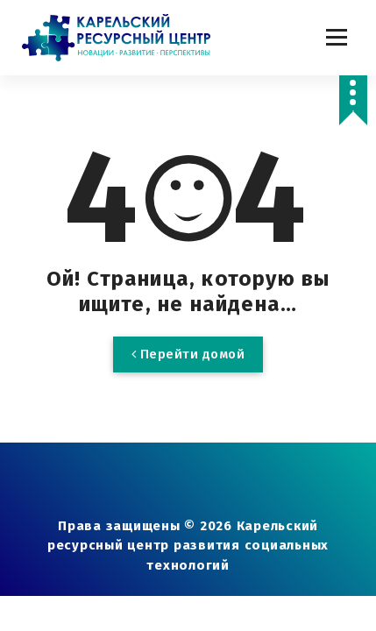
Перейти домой (188, 354)
